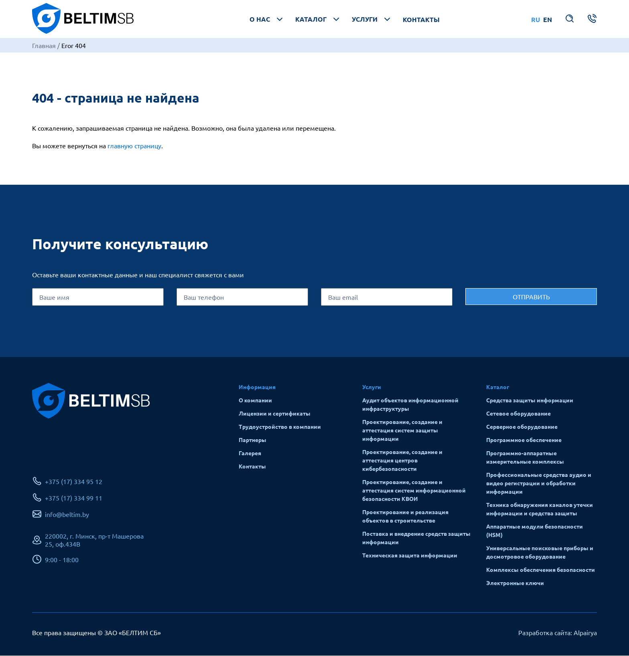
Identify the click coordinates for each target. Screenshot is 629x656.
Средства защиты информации (529, 400)
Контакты (421, 19)
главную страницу (134, 146)
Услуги (372, 19)
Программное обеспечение (524, 440)
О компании (255, 400)
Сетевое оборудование (518, 413)
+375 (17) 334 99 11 (73, 498)
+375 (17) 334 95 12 (73, 482)
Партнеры (252, 440)
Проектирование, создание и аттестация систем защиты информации (402, 430)
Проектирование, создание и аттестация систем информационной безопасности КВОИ (414, 490)
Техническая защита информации (409, 555)
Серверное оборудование (522, 426)
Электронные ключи (515, 583)
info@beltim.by (67, 515)
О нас (267, 19)
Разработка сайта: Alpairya (557, 633)
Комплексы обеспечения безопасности (540, 569)
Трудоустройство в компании (280, 426)
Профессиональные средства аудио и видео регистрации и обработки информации (538, 483)
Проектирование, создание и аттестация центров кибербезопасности (402, 460)
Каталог (318, 19)
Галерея (250, 453)
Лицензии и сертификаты (274, 413)
